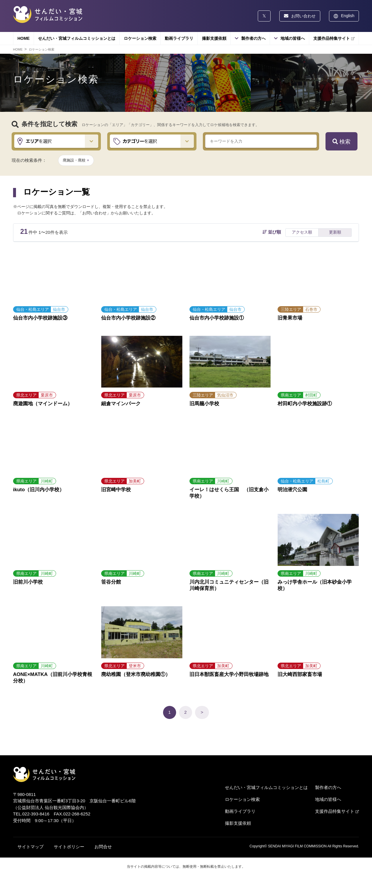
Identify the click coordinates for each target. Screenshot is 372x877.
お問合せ (103, 846)
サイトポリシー (69, 846)
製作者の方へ (253, 38)
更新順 (335, 232)
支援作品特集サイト (334, 38)
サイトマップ (30, 846)
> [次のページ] (202, 712)
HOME (23, 38)
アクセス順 (302, 232)
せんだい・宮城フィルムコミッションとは (76, 38)
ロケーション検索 (140, 38)
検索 (341, 142)
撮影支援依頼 (214, 38)
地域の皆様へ (292, 38)
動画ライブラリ (179, 38)
